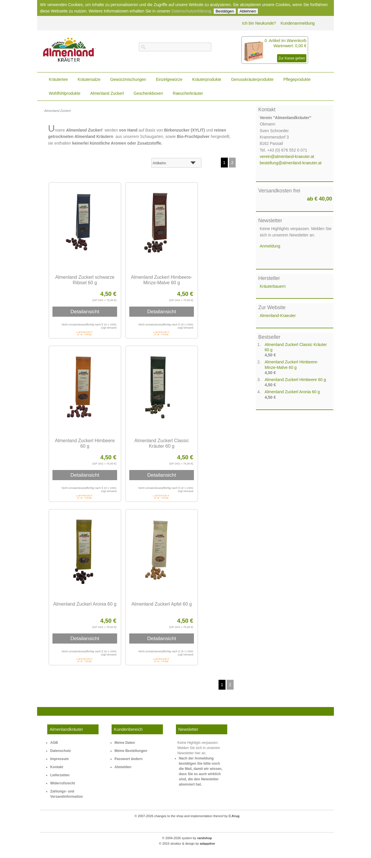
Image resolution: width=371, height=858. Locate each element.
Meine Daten (124, 743)
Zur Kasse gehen (292, 58)
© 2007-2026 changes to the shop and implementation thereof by (187, 815)
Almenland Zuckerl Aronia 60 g (292, 391)
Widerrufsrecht (62, 783)
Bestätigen (225, 11)
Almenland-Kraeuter (278, 315)
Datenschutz (60, 751)
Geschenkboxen (148, 93)
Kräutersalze (89, 79)
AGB (54, 743)
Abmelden (122, 767)
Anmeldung (270, 246)
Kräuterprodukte (206, 79)
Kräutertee (58, 79)
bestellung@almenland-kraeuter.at (290, 163)
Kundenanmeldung (298, 23)
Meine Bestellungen (130, 751)
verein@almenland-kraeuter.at (287, 156)
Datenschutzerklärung (191, 11)
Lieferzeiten (60, 775)
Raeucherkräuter (188, 93)
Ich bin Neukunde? (259, 23)
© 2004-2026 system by (187, 837)
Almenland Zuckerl (107, 93)
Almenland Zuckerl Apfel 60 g (162, 604)
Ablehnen (248, 11)
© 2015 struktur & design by (187, 842)
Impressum (59, 759)
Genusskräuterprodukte (252, 79)
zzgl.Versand (109, 327)
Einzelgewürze (169, 79)
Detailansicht (84, 311)
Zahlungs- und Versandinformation (66, 794)
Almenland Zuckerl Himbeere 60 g (295, 379)
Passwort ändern (128, 759)
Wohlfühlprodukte (65, 93)
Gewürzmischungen (128, 79)
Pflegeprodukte (296, 79)
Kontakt (56, 767)
